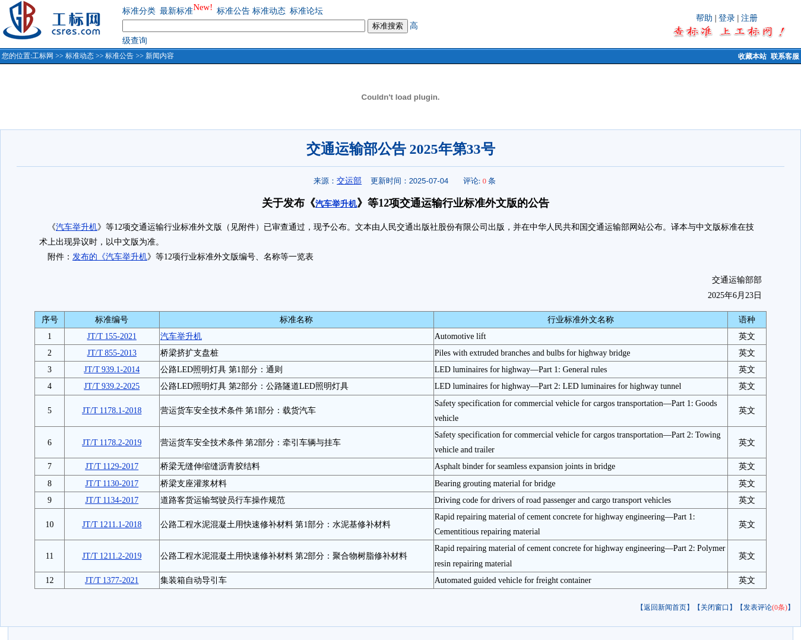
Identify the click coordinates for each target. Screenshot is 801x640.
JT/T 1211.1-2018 (111, 524)
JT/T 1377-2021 (111, 580)
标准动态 (269, 11)
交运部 (349, 180)
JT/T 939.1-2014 (112, 369)
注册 (749, 18)
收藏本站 (752, 56)
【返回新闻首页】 (665, 607)
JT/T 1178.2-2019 (111, 442)
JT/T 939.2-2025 (112, 386)
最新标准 (176, 11)
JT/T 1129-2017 (111, 466)
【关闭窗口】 (715, 607)
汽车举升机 (336, 203)
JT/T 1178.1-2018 (111, 410)
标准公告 (233, 11)
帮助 (704, 18)
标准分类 (139, 11)
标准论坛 (306, 11)
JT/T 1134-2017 (111, 500)
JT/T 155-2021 (112, 336)
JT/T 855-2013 (112, 352)
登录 (726, 18)
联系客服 (785, 56)
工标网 (42, 56)
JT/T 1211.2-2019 (111, 556)
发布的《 (89, 256)
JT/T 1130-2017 (111, 483)
